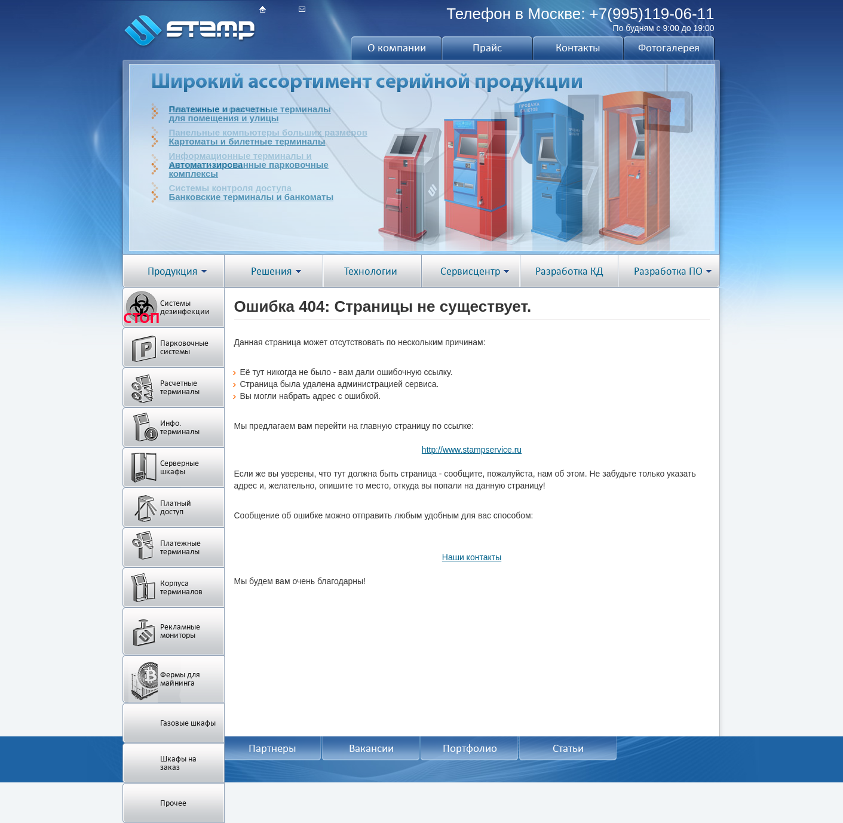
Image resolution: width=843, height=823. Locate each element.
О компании (396, 48)
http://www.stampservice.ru (472, 450)
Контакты (578, 48)
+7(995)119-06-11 (652, 14)
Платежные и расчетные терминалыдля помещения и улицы (250, 113)
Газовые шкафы (188, 722)
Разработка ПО (668, 271)
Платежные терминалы (180, 547)
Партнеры (272, 748)
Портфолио (470, 748)
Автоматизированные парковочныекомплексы (249, 169)
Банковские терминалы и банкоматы (251, 197)
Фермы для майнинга (180, 678)
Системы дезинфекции (185, 307)
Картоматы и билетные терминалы (247, 141)
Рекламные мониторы (180, 631)
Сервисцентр (470, 271)
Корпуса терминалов (181, 587)
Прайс (487, 48)
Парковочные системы (184, 347)
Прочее (173, 803)
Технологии (370, 271)
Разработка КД (569, 271)
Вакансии (371, 748)
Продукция (173, 271)
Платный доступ (175, 507)
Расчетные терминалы (180, 387)
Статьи (568, 748)
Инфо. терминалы (180, 427)
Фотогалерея (669, 48)
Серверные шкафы (179, 467)
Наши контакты (471, 557)
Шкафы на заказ (178, 763)
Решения (271, 271)
